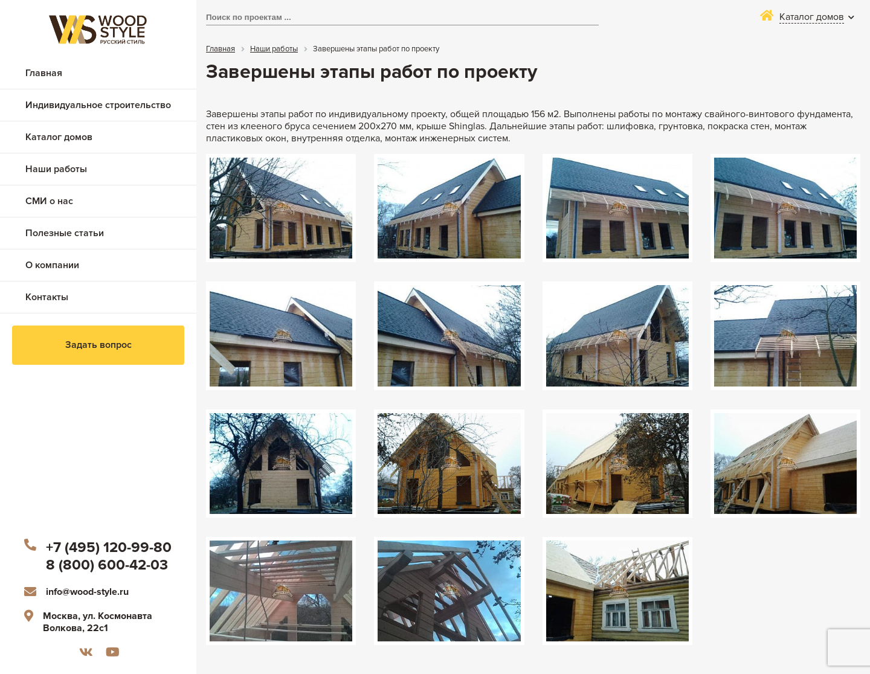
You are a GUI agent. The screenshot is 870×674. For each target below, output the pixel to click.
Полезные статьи (64, 233)
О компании (52, 265)
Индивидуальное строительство (98, 105)
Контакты (46, 297)
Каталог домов (58, 137)
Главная (43, 73)
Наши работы (56, 169)
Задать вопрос (98, 345)
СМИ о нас (49, 201)
